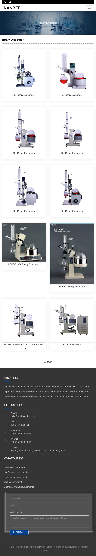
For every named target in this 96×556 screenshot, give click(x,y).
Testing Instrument (13, 482)
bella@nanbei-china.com (23, 416)
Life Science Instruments (16, 472)
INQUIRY (17, 532)
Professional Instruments (16, 477)
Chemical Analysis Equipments (19, 487)
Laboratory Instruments (15, 467)
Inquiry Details (16, 512)
